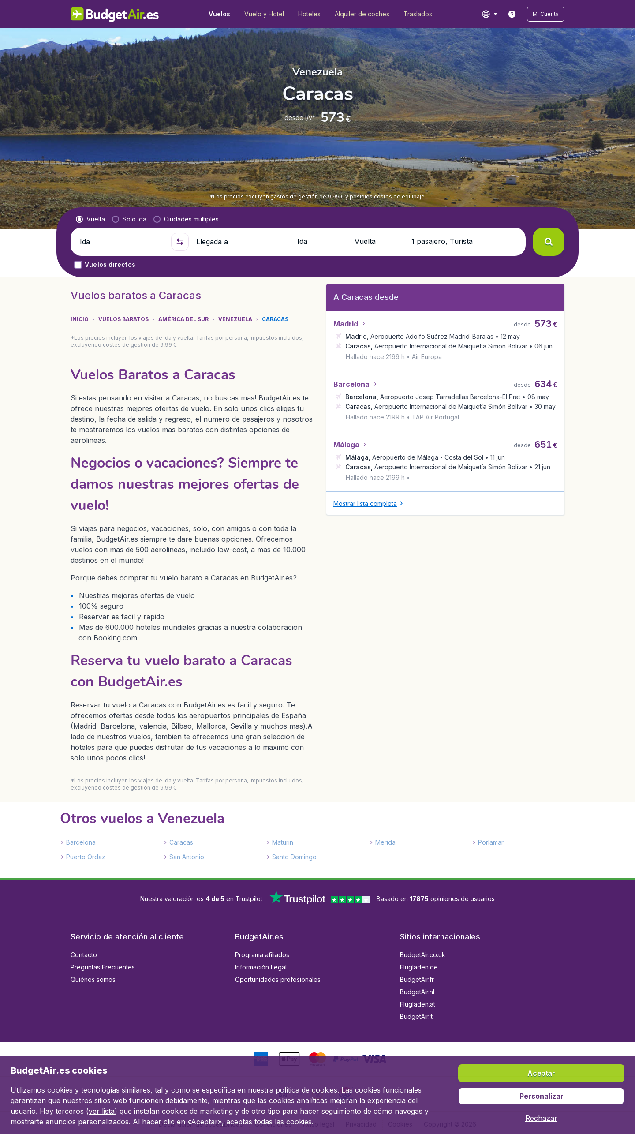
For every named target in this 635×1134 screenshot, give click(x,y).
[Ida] (121, 241)
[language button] (489, 14)
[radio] (90, 219)
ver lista (102, 1111)
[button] (545, 14)
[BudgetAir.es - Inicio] (115, 14)
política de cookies (306, 1089)
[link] (512, 14)
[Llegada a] (238, 241)
